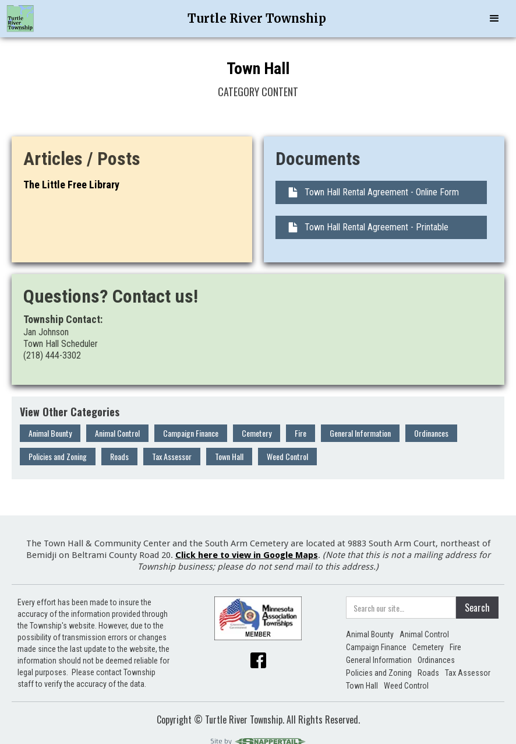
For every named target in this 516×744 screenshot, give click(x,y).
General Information (360, 433)
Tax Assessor (172, 456)
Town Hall (229, 456)
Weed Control (287, 456)
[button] (494, 18)
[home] (20, 18)
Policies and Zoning (58, 456)
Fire (300, 433)
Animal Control (117, 433)
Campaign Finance (190, 433)
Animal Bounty (50, 433)
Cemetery (256, 433)
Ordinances (431, 433)
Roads (119, 456)
